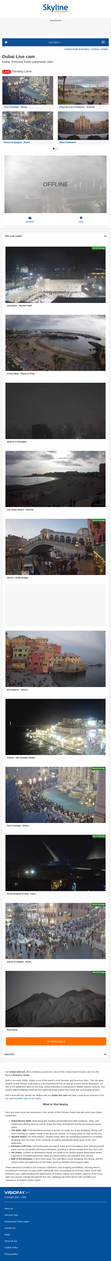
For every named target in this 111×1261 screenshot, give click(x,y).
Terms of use (10, 1241)
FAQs (7, 1234)
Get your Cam (11, 1215)
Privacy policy (11, 1254)
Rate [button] (81, 219)
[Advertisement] (55, 29)
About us (8, 1208)
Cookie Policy (11, 1247)
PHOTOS (55, 1054)
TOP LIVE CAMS (55, 236)
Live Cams (54, 42)
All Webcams (56, 1041)
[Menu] (103, 42)
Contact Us (9, 1228)
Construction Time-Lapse (16, 1221)
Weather (30, 219)
